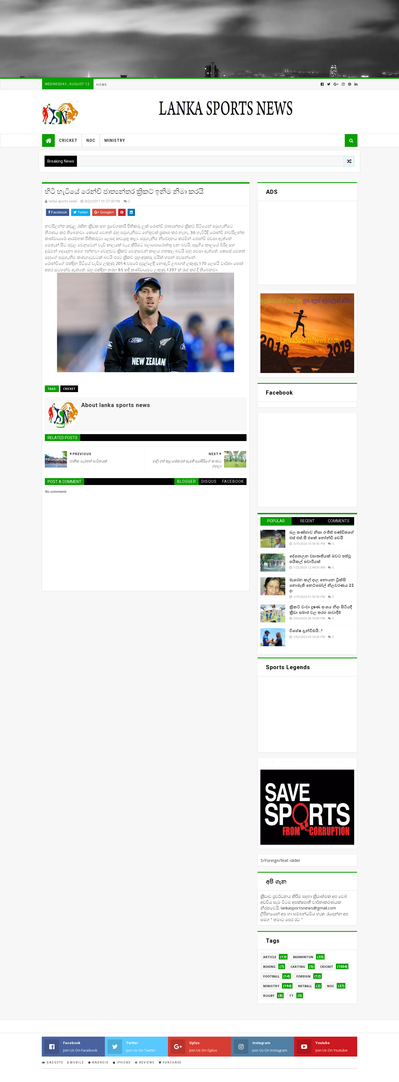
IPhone (122, 1062)
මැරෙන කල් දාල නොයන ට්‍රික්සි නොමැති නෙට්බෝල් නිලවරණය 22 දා (321, 585)
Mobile (75, 1062)
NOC (90, 140)
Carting (298, 966)
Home (101, 84)
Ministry (114, 140)
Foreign (303, 976)
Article (269, 957)
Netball (305, 986)
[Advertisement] (166, 38)
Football (271, 976)
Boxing (269, 966)
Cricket (68, 140)
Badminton (303, 957)
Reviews (144, 1062)
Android (98, 1062)
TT (291, 996)
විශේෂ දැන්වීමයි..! (306, 631)
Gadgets (52, 1062)
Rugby (268, 996)
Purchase (170, 1062)
